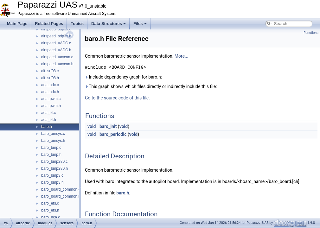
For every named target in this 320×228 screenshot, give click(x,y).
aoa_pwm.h (51, 106)
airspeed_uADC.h (56, 50)
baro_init (108, 126)
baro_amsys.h (53, 140)
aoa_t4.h (48, 119)
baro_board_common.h (60, 196)
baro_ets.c (50, 203)
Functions (311, 33)
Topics (77, 23)
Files (140, 23)
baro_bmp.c (51, 147)
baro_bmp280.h (54, 168)
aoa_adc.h (50, 92)
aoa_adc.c (50, 85)
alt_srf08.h (50, 78)
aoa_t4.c (48, 113)
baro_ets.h (50, 210)
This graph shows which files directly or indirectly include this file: (151, 86)
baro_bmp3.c (52, 175)
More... (181, 56)
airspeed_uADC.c (56, 43)
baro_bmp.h (51, 154)
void (91, 126)
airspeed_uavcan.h (57, 64)
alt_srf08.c (50, 71)
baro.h (46, 126)
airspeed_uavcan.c (57, 57)
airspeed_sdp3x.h (56, 36)
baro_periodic (112, 134)
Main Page (17, 23)
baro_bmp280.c (54, 161)
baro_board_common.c (60, 189)
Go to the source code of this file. (117, 97)
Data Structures (108, 23)
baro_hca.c (50, 217)
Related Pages (49, 23)
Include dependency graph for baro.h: (123, 76)
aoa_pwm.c (51, 99)
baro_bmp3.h (52, 182)
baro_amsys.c (53, 133)
